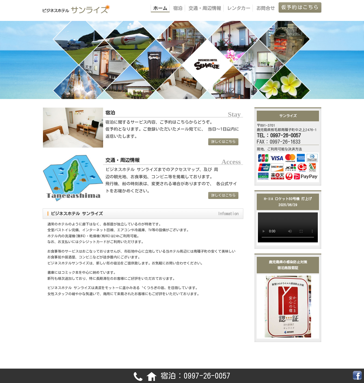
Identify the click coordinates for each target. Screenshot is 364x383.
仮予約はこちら (300, 7)
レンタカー (238, 8)
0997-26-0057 (207, 376)
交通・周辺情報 (204, 8)
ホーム (160, 8)
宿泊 (177, 8)
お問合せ (265, 8)
